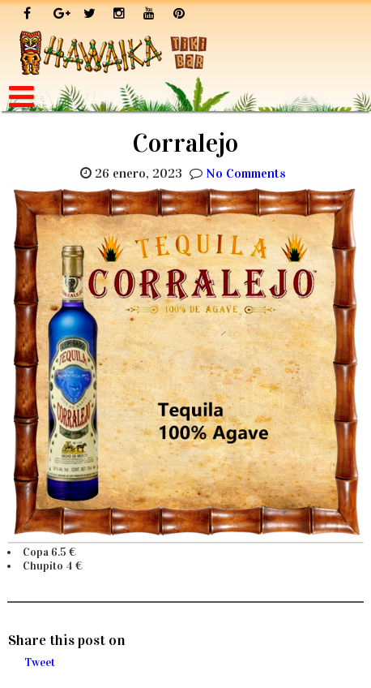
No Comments (246, 173)
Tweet (39, 662)
